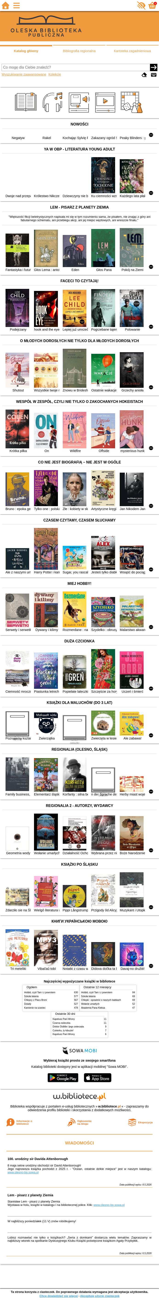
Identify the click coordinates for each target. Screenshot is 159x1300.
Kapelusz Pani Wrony (64, 1019)
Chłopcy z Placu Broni (35, 1000)
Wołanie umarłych (90, 1004)
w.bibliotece (109, 1106)
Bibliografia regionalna (79, 51)
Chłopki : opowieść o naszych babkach (101, 1000)
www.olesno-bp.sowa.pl (23, 1172)
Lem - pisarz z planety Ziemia (30, 1195)
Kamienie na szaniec (34, 1008)
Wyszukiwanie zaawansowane (24, 74)
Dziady (27, 1004)
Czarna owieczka (61, 1023)
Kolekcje (54, 74)
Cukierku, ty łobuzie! (63, 1030)
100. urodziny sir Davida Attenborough (38, 1159)
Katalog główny (26, 51)
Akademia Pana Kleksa (93, 1008)
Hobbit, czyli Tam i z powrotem (39, 992)
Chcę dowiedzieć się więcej (59, 1296)
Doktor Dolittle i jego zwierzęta (68, 1026)
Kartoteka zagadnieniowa (132, 51)
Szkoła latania (31, 996)
